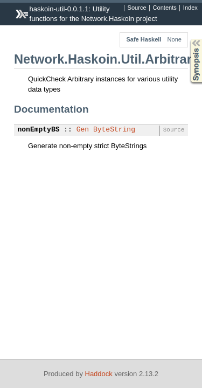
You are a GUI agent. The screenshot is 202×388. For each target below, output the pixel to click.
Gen (82, 130)
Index (190, 8)
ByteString (114, 130)
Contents (165, 8)
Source (137, 8)
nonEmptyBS (39, 130)
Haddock (99, 374)
